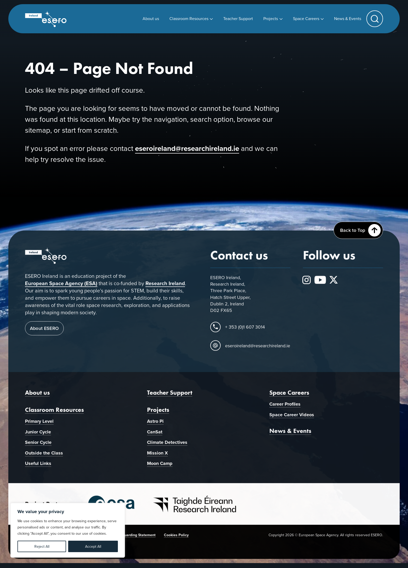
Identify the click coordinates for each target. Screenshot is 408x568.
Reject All (41, 546)
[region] (67, 530)
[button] (374, 18)
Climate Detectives (167, 446)
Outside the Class (44, 457)
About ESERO (44, 332)
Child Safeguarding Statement (130, 539)
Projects (158, 414)
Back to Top (360, 230)
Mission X (157, 457)
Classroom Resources (54, 414)
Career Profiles (285, 408)
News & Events (290, 435)
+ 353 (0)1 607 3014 (245, 331)
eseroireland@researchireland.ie (187, 148)
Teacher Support (169, 396)
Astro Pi (155, 425)
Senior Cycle (38, 446)
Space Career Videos (291, 419)
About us (37, 396)
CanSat (154, 436)
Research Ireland (165, 287)
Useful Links (38, 467)
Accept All (93, 546)
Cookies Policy (176, 539)
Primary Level (39, 425)
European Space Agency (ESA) (61, 287)
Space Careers (289, 396)
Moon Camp (160, 467)
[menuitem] (150, 18)
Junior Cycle (38, 436)
